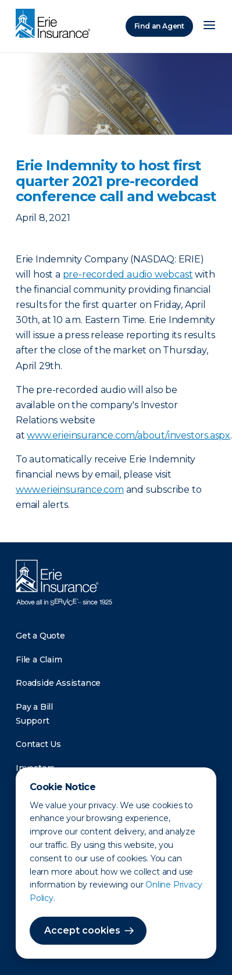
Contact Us (38, 744)
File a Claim (39, 659)
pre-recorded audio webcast (128, 274)
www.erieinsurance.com (70, 489)
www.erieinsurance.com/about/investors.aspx (128, 435)
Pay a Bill (34, 707)
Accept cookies (82, 930)
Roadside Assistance (58, 683)
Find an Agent (159, 26)
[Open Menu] (209, 26)
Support (32, 721)
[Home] (56, 24)
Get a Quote (40, 635)
